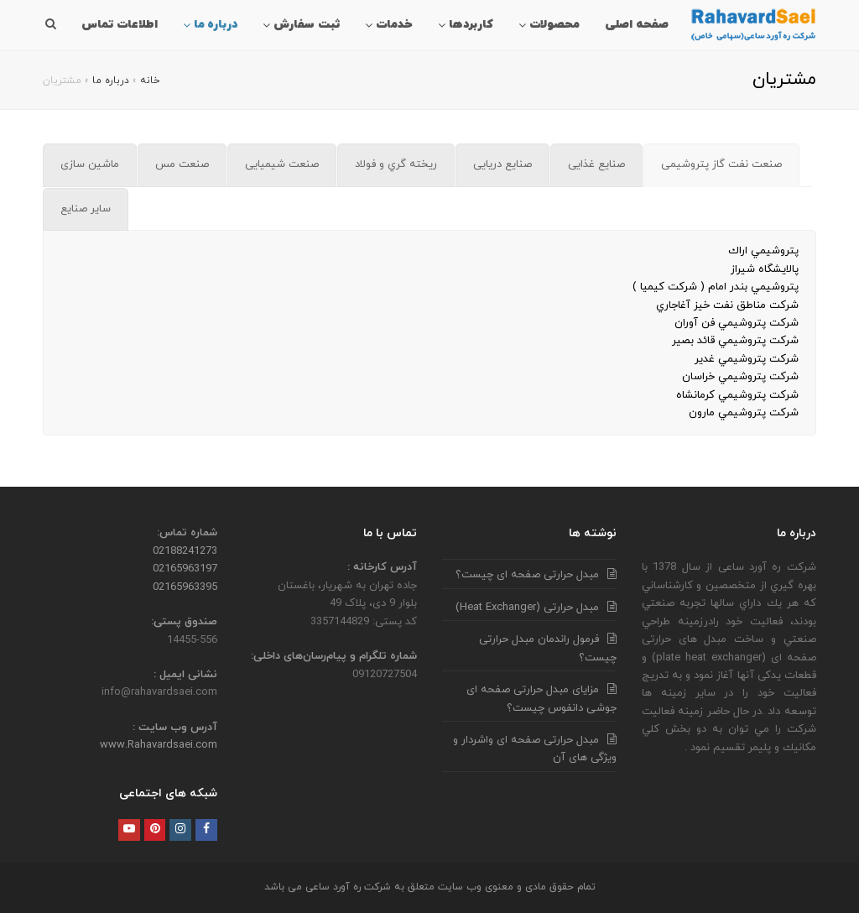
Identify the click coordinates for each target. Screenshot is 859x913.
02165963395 (185, 587)
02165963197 (185, 568)
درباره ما (110, 80)
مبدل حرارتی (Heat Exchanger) (527, 607)
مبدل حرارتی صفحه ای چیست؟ (527, 574)
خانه (149, 80)
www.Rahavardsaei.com (158, 745)
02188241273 (185, 551)
